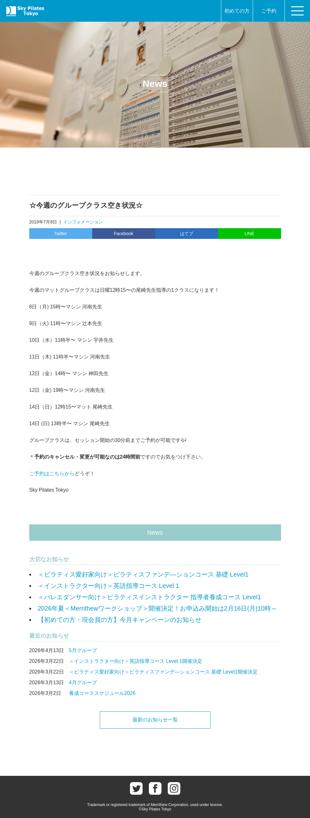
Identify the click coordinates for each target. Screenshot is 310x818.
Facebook (123, 233)
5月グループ (83, 650)
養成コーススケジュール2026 (102, 693)
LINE (249, 233)
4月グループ (83, 682)
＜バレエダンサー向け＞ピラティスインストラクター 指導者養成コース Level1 (149, 597)
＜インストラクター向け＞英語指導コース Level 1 (108, 585)
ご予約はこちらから (52, 473)
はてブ (186, 233)
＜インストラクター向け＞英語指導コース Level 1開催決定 (135, 661)
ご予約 (268, 11)
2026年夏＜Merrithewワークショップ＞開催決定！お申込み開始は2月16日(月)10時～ (157, 608)
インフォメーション (83, 221)
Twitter (60, 233)
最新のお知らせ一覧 (155, 719)
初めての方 (237, 11)
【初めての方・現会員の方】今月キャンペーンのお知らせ (119, 619)
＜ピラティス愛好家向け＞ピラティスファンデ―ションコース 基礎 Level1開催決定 (163, 671)
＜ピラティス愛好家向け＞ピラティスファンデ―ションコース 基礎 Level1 (143, 574)
